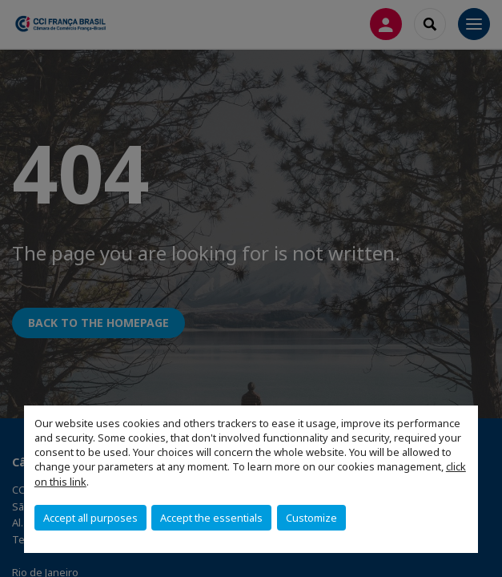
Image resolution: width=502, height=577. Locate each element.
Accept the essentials (211, 517)
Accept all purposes (90, 517)
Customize (311, 517)
